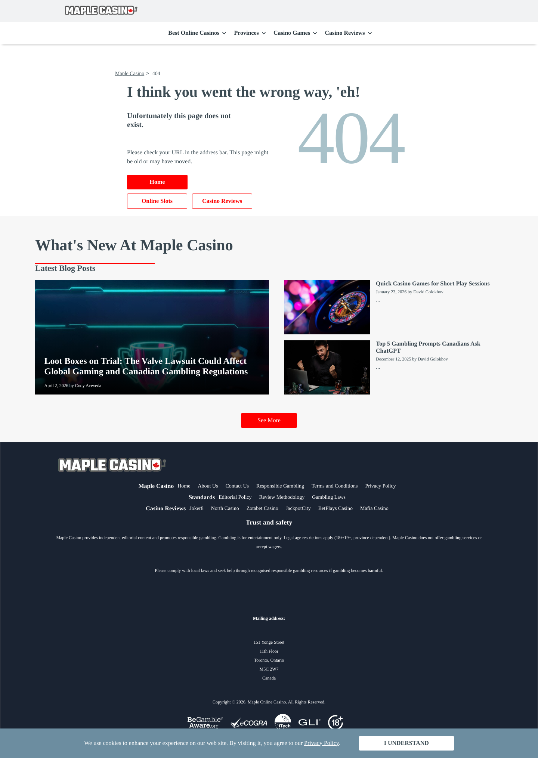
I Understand (406, 743)
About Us (208, 486)
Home (157, 182)
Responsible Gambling (280, 486)
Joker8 (196, 508)
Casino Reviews (345, 33)
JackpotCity (298, 508)
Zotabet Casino (262, 508)
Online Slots (157, 201)
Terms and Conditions (335, 486)
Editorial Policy (235, 497)
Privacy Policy (380, 486)
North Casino (225, 508)
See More (269, 420)
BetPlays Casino (335, 508)
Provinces (246, 33)
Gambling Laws (329, 497)
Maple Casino (129, 74)
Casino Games (291, 33)
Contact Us (237, 486)
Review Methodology (281, 497)
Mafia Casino (374, 508)
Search (470, 11)
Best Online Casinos (193, 33)
